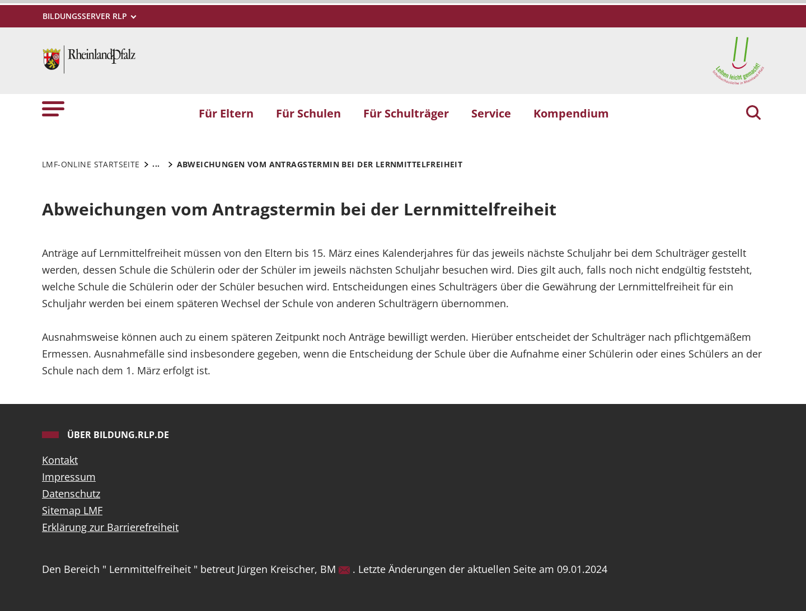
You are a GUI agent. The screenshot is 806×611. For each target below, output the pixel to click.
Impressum (69, 476)
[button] (53, 108)
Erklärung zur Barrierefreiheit (110, 527)
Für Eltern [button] (226, 113)
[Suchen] (753, 114)
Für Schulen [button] (308, 113)
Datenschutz (71, 493)
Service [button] (491, 113)
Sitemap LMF (72, 510)
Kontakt (60, 460)
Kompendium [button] (571, 113)
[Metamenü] (88, 16)
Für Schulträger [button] (406, 113)
